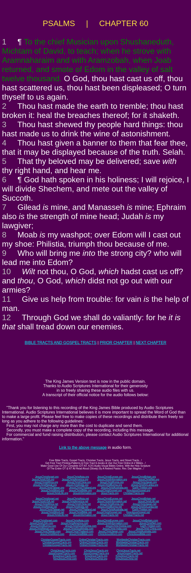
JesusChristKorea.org (112, 482)
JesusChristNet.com (150, 523)
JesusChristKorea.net (112, 504)
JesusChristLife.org (57, 493)
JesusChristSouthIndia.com (78, 528)
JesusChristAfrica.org (46, 482)
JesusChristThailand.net (82, 509)
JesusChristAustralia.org (114, 487)
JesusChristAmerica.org (75, 479)
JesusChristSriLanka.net (144, 506)
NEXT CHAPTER (151, 343)
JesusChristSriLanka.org (144, 485)
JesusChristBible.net (80, 512)
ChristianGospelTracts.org (57, 542)
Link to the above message (83, 447)
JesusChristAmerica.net (75, 501)
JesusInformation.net (84, 515)
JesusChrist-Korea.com (118, 526)
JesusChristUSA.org (43, 479)
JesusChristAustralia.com (142, 531)
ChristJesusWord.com (110, 534)
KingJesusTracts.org (96, 556)
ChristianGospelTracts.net (57, 545)
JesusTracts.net (109, 515)
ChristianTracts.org (133, 493)
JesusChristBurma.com (43, 526)
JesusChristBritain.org (144, 476)
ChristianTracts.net (133, 515)
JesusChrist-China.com (149, 528)
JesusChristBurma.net (109, 506)
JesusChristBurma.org (109, 485)
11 (6, 299)
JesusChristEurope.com (110, 520)
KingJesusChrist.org (96, 558)
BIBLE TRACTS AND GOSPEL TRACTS (60, 343)
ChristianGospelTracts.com (56, 539)
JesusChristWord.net (52, 512)
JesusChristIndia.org (77, 485)
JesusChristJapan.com (110, 531)
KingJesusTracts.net (127, 556)
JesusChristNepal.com (41, 528)
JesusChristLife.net (148, 501)
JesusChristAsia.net (78, 498)
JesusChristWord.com (52, 534)
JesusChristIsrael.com (45, 520)
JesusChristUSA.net (43, 501)
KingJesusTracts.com (65, 556)
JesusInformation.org (84, 493)
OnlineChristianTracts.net (93, 545)
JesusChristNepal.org (45, 485)
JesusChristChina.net (79, 504)
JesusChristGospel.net (109, 512)
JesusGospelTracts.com (61, 553)
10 (6, 271)
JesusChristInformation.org (112, 479)
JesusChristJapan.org (145, 482)
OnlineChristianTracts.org (94, 542)
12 (6, 317)
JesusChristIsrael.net (46, 498)
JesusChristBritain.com (145, 520)
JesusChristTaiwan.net (52, 509)
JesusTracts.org (110, 493)
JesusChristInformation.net (112, 501)
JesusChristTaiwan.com (48, 531)
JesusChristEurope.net (109, 498)
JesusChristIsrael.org (46, 476)
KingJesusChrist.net (127, 558)
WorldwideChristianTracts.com (133, 539)
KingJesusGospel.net (138, 512)
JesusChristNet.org (148, 479)
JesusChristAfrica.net (46, 504)
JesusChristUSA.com (41, 523)
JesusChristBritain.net (143, 498)
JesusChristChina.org (79, 482)
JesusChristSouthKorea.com (80, 526)
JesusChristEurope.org (110, 476)
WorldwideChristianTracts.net (132, 545)
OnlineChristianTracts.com (93, 539)
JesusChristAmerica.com (74, 523)
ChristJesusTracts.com (63, 550)
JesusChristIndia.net (77, 506)
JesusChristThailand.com (80, 531)
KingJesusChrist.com (65, 558)
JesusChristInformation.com (112, 523)
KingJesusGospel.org (138, 490)
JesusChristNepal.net (45, 506)
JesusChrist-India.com (114, 528)
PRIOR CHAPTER (116, 343)
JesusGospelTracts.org (96, 553)
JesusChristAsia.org (78, 476)
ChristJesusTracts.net (128, 550)
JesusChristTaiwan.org (51, 487)
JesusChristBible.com (81, 534)
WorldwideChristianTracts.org (132, 542)
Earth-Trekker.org (142, 487)
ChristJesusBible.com (139, 534)
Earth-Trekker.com (150, 526)
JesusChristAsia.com (77, 520)
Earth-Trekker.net (141, 509)
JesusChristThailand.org (82, 487)
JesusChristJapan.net (144, 504)
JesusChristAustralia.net (114, 509)
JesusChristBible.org (80, 490)
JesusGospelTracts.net (130, 553)
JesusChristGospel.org (109, 490)
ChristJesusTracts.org (96, 550)
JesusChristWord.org (52, 490)
